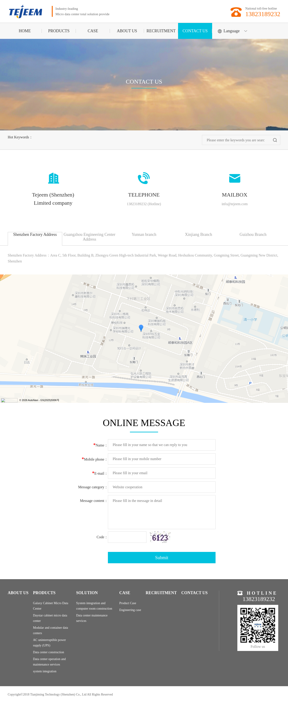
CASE (93, 31)
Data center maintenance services (91, 618)
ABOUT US (127, 31)
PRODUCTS (59, 31)
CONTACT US (195, 31)
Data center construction (48, 652)
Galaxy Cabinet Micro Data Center (50, 605)
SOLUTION (87, 593)
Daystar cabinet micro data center (50, 618)
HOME (25, 31)
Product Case (127, 603)
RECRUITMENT (161, 31)
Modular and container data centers (50, 630)
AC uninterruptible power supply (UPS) (49, 642)
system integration (44, 671)
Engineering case (130, 610)
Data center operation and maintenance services (49, 661)
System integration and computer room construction (94, 605)
